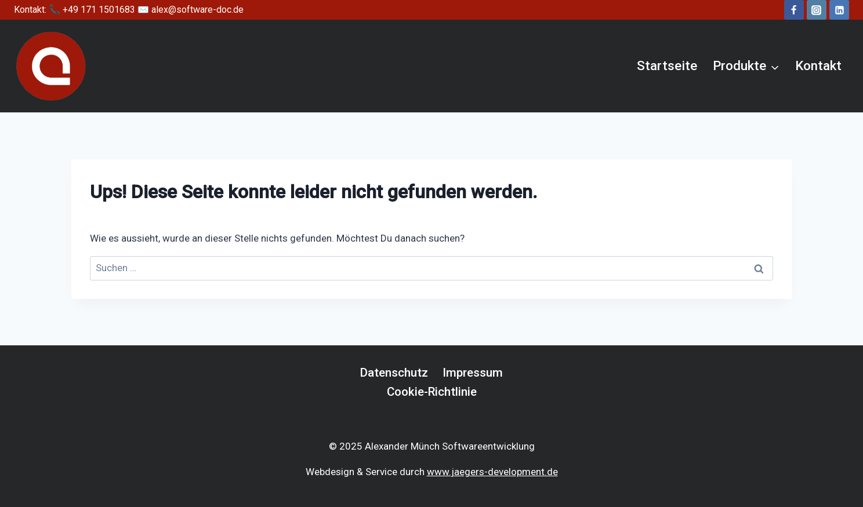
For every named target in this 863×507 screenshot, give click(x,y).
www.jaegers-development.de (492, 471)
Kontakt (818, 65)
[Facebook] (794, 10)
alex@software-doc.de (197, 9)
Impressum (473, 373)
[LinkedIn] (839, 10)
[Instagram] (816, 10)
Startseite (667, 65)
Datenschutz (394, 373)
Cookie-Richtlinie (432, 392)
